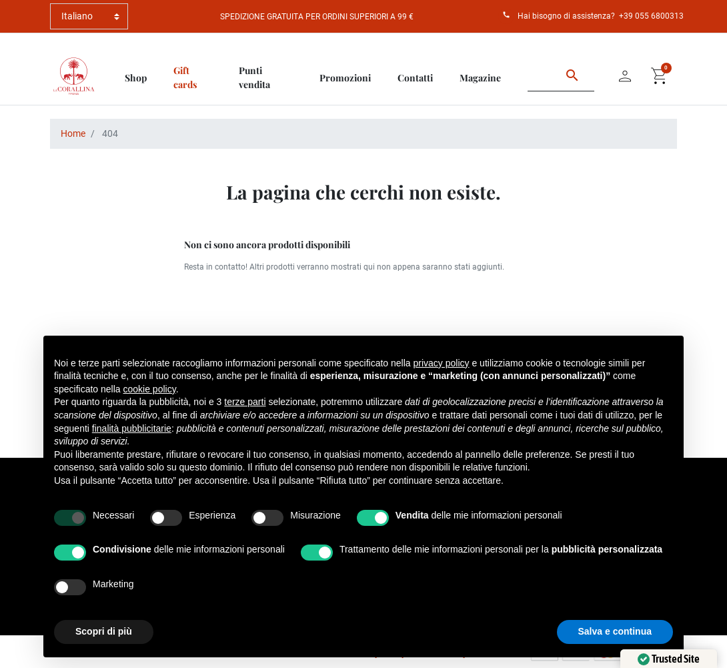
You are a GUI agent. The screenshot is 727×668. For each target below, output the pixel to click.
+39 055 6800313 (651, 16)
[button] (659, 76)
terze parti (244, 401)
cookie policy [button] (149, 389)
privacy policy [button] (442, 363)
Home (73, 133)
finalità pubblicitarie (131, 428)
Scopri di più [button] (103, 631)
